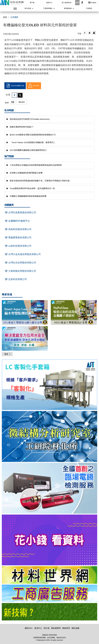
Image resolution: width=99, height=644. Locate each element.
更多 (7, 354)
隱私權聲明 (56, 628)
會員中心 (49, 2)
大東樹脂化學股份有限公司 (20, 271)
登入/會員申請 (66, 2)
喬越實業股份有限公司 (17, 237)
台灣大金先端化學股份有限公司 (22, 254)
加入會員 (33, 86)
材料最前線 (68, 8)
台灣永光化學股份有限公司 (20, 262)
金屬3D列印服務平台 (17, 221)
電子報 (32, 2)
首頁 (5, 17)
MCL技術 (28, 8)
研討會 (47, 628)
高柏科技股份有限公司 (17, 229)
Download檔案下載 (15, 86)
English (92, 2)
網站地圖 (75, 628)
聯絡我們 (22, 102)
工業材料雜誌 (47, 8)
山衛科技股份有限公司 (17, 246)
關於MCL (29, 628)
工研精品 (89, 8)
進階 (77, 2)
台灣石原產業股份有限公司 (20, 212)
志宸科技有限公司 (15, 279)
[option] (49, 385)
